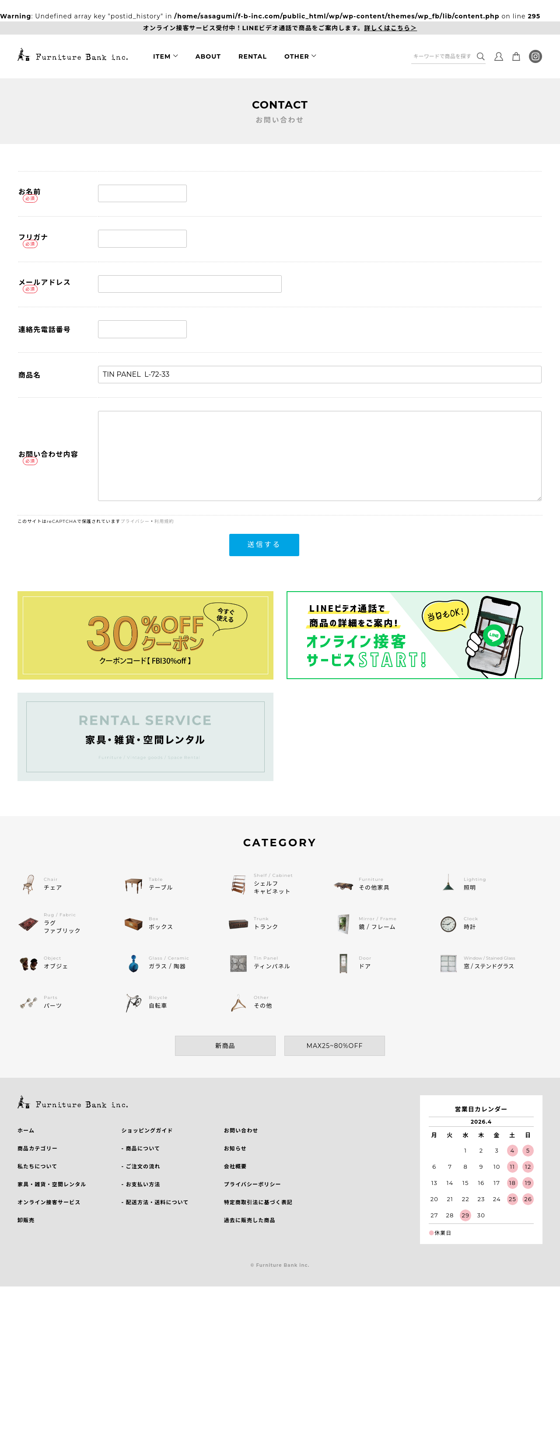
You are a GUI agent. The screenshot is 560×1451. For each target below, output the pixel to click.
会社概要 (235, 1166)
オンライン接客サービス (49, 1202)
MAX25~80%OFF (335, 1046)
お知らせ (235, 1148)
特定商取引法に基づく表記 (258, 1202)
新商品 (225, 1046)
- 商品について (140, 1148)
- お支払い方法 (140, 1184)
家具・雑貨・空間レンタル (52, 1184)
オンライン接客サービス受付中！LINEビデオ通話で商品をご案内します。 (280, 28)
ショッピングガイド (147, 1130)
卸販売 (26, 1220)
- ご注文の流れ (140, 1166)
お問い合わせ (241, 1130)
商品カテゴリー (38, 1148)
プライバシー (135, 521)
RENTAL (252, 56)
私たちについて (37, 1166)
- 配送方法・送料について (155, 1202)
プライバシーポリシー (252, 1184)
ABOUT (208, 56)
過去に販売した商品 (250, 1220)
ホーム (26, 1130)
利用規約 (164, 521)
